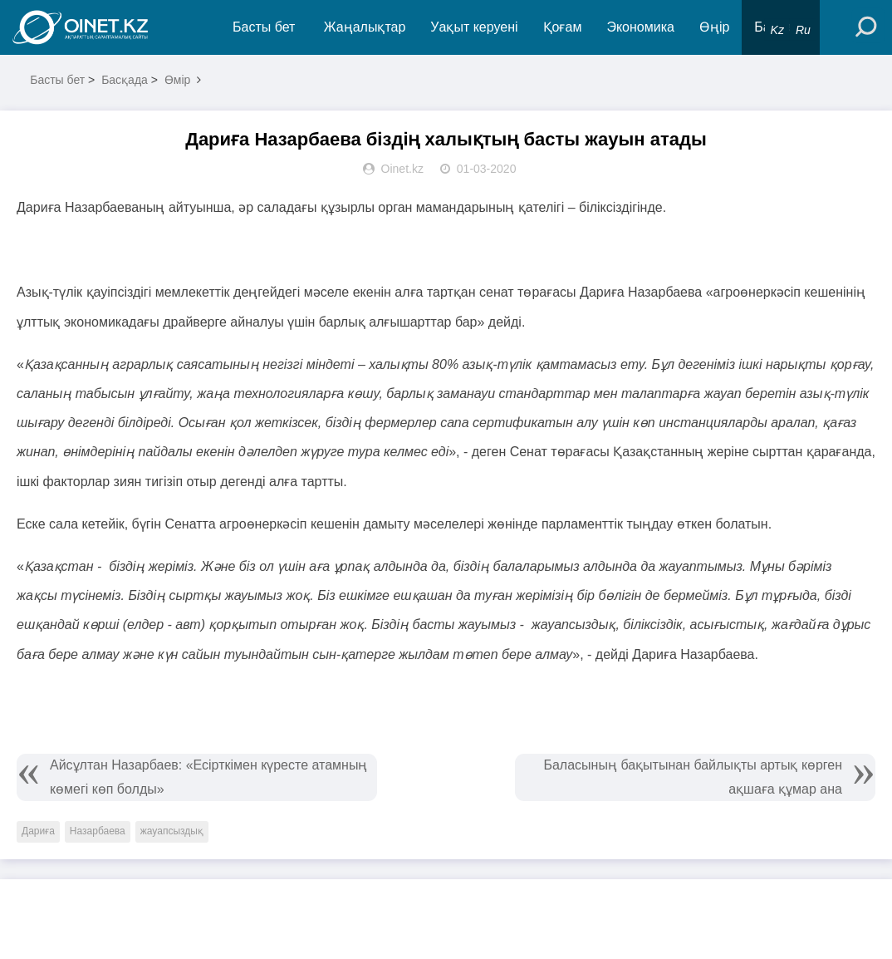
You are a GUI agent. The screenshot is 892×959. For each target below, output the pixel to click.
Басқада (124, 79)
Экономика (640, 27)
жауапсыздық (171, 831)
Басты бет (264, 27)
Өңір (714, 27)
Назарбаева (97, 831)
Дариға (38, 831)
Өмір (177, 79)
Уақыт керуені (473, 27)
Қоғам (562, 27)
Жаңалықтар (365, 27)
